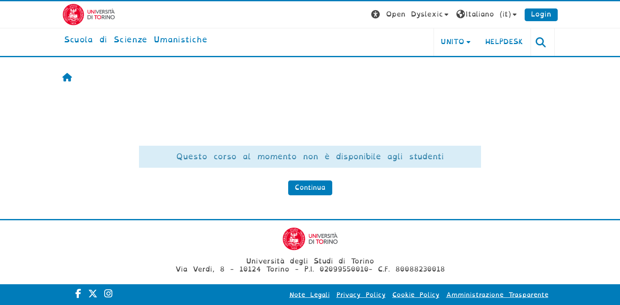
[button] (411, 14)
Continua (310, 187)
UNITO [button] (452, 42)
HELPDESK (504, 42)
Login (541, 14)
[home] (135, 40)
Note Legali (309, 295)
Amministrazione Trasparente (497, 295)
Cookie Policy (415, 295)
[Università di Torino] (88, 14)
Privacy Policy (361, 295)
